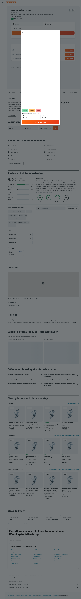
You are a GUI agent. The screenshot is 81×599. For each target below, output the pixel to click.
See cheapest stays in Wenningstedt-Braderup (66, 435)
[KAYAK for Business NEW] (3, 35)
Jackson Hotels (36, 556)
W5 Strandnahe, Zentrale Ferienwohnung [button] (32, 457)
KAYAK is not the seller (44, 582)
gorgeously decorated (23, 222)
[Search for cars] (3, 14)
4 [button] (22, 42)
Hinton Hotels (14, 556)
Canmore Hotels (37, 558)
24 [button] (19, 54)
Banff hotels (36, 561)
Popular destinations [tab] (15, 540)
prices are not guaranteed (39, 577)
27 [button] (30, 54)
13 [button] (30, 46)
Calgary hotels (14, 563)
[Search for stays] (3, 10)
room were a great (12, 215)
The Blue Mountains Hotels (60, 554)
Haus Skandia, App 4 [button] (31, 422)
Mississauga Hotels (37, 554)
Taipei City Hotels (37, 549)
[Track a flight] (3, 28)
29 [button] (38, 54)
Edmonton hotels (37, 563)
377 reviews (24, 19)
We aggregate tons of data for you (44, 584)
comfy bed (28, 211)
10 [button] (19, 46)
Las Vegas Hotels (58, 556)
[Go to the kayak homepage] (11, 2)
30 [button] (15, 58)
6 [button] (30, 42)
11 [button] (22, 46)
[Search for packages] (3, 17)
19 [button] (26, 50)
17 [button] (18, 50)
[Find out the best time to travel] (3, 31)
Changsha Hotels (15, 558)
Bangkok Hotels (15, 552)
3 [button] (58, 39)
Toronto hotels (57, 558)
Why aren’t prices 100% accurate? (44, 587)
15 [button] (38, 46)
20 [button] (30, 50)
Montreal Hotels (37, 552)
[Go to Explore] (3, 25)
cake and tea (22, 218)
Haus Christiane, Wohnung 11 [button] (51, 424)
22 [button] (38, 50)
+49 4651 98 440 (16, 16)
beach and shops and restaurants (16, 211)
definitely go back (12, 218)
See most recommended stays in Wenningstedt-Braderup (64, 469)
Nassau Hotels (14, 549)
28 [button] (34, 54)
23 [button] (15, 54)
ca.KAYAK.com (11, 595)
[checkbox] (16, 253)
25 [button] (22, 54)
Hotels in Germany (33, 595)
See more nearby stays (73, 403)
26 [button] (26, 54)
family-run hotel (12, 222)
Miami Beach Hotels (16, 554)
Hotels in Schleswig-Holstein (44, 595)
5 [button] (26, 42)
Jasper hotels (57, 561)
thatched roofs (12, 225)
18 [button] (22, 50)
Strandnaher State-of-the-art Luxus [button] (69, 489)
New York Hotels (58, 549)
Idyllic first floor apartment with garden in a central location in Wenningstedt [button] (51, 490)
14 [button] (34, 46)
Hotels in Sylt (56, 595)
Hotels (17, 595)
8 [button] (50, 42)
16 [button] (15, 50)
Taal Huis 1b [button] (47, 456)
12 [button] (26, 46)
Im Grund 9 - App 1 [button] (13, 456)
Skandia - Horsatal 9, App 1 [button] (15, 422)
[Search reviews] (52, 208)
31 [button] (19, 58)
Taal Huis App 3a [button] (66, 456)
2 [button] (15, 42)
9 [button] (15, 46)
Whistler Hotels (58, 552)
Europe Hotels (23, 595)
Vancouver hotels (15, 561)
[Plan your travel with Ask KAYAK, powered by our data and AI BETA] (3, 21)
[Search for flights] (3, 7)
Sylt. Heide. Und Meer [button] (67, 422)
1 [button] (50, 39)
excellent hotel (23, 215)
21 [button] (34, 50)
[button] (2, 2)
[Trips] (3, 39)
